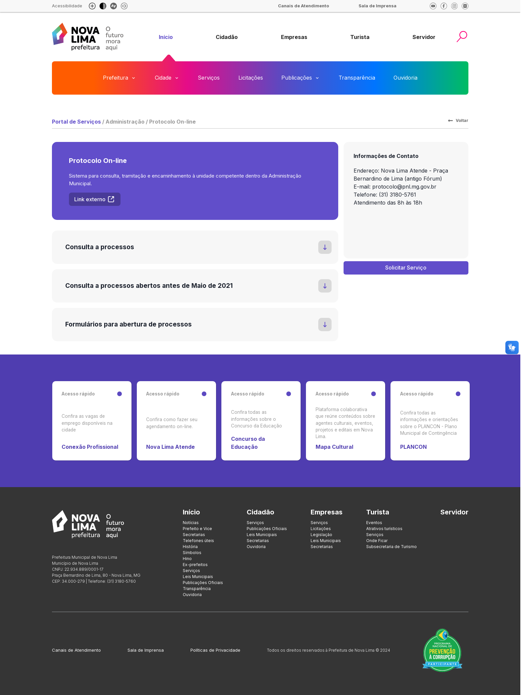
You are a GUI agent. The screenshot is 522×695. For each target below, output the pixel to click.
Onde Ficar (377, 540)
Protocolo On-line (172, 121)
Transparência (357, 77)
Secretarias (194, 534)
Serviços (209, 77)
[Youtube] (433, 6)
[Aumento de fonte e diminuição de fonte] (92, 6)
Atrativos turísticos (384, 528)
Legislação (321, 534)
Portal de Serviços (76, 121)
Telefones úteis (198, 540)
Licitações (250, 77)
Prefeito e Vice (197, 528)
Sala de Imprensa (146, 650)
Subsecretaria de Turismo (391, 546)
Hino (187, 558)
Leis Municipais (198, 576)
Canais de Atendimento (76, 650)
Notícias (191, 522)
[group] (166, 37)
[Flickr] (465, 6)
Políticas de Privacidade (215, 650)
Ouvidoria (405, 77)
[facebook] (443, 6)
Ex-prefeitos (195, 564)
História (190, 546)
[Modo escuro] (103, 6)
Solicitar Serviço (405, 267)
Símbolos (192, 552)
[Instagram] (454, 6)
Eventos (374, 522)
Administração (125, 121)
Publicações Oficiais (203, 582)
